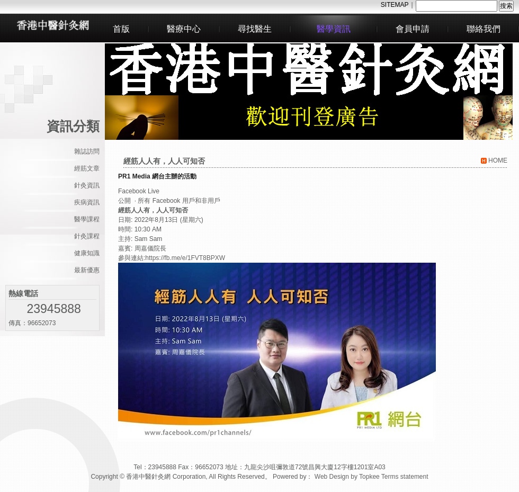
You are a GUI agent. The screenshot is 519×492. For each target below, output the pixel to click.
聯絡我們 (483, 28)
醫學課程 (87, 219)
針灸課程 (87, 236)
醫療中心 (184, 28)
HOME (494, 160)
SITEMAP (395, 4)
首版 (121, 28)
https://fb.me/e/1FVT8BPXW (185, 258)
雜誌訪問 (87, 151)
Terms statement (404, 476)
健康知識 (87, 253)
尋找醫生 (255, 28)
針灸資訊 (87, 185)
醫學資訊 (334, 28)
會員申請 (412, 28)
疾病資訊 (87, 202)
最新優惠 (87, 270)
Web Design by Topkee (347, 476)
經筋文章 (87, 168)
